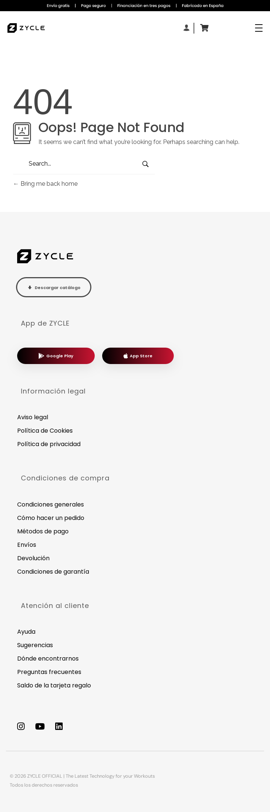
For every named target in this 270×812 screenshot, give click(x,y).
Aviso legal (32, 417)
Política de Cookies (45, 430)
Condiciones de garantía (53, 571)
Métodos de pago (43, 531)
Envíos (26, 544)
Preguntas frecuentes (49, 672)
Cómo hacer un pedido (50, 518)
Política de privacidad (49, 444)
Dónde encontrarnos (48, 658)
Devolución (33, 558)
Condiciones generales (50, 504)
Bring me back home (45, 183)
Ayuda (26, 631)
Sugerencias (35, 645)
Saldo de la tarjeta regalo (54, 685)
